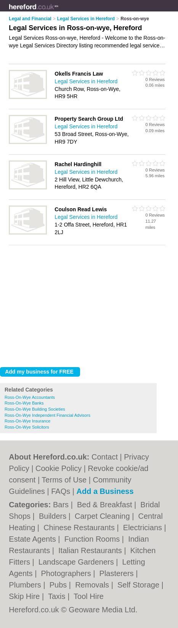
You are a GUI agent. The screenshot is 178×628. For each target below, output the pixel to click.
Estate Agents (33, 539)
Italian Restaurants (91, 550)
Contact (104, 457)
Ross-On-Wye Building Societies (35, 409)
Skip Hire (25, 596)
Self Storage (139, 585)
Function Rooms (93, 539)
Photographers (67, 573)
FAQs (60, 491)
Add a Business (105, 491)
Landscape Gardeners (77, 562)
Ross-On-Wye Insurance (27, 421)
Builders (54, 516)
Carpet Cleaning (103, 516)
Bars (62, 504)
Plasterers (117, 573)
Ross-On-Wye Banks (24, 403)
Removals (93, 585)
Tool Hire (89, 596)
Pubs (59, 585)
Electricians (143, 527)
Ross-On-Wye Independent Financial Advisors (47, 415)
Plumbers (26, 585)
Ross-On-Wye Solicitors (27, 427)
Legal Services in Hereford (86, 81)
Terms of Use (64, 480)
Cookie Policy (58, 468)
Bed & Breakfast (105, 504)
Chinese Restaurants (80, 527)
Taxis (57, 596)
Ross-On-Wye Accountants (30, 397)
